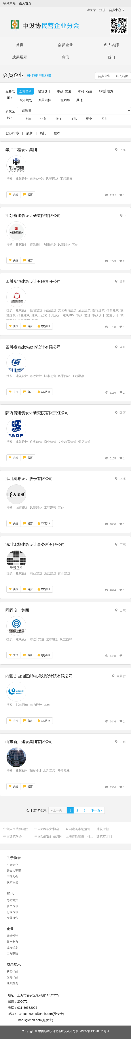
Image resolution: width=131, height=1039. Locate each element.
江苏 (74, 119)
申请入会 (12, 876)
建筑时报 (103, 829)
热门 (43, 133)
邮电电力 (12, 941)
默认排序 (12, 133)
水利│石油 (85, 91)
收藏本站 (9, 3)
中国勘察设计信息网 (48, 836)
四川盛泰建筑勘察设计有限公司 (33, 347)
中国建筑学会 (12, 836)
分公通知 (12, 900)
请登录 (91, 10)
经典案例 (12, 983)
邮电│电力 (106, 91)
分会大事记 (14, 870)
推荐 (57, 133)
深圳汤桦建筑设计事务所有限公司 (35, 544)
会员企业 (65, 45)
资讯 (65, 57)
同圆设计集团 (17, 610)
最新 (29, 133)
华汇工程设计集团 (21, 150)
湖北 (89, 119)
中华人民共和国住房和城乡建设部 (26, 829)
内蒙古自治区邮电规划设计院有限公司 (39, 676)
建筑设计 (44, 91)
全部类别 (25, 91)
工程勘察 (63, 100)
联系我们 (12, 882)
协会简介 (12, 864)
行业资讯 (12, 912)
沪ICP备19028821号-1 (94, 1031)
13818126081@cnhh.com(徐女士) (40, 1014)
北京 (43, 119)
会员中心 (116, 10)
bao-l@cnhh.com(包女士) (35, 1020)
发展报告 (12, 918)
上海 (28, 119)
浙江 (58, 119)
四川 (104, 119)
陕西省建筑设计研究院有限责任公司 (37, 413)
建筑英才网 (104, 836)
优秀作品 (12, 977)
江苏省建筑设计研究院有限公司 (33, 215)
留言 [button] (27, 194)
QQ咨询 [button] (44, 326)
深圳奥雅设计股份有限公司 (29, 478)
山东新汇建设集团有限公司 (29, 741)
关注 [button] (13, 194)
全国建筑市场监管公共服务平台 (87, 829)
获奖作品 (12, 971)
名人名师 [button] (122, 76)
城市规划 (26, 100)
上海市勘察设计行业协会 (83, 836)
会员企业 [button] (104, 76)
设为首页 (25, 3)
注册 (102, 10)
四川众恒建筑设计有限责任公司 (33, 281)
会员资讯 (12, 906)
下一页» (96, 810)
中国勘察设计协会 (46, 829)
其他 (79, 100)
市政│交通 (64, 91)
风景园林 (44, 100)
